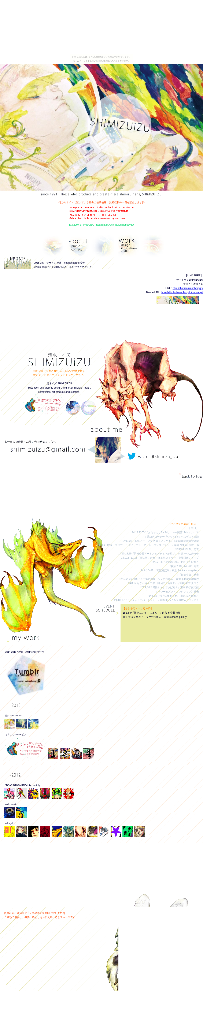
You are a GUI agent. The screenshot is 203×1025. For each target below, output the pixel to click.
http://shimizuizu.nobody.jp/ (188, 288)
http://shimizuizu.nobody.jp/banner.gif (182, 292)
